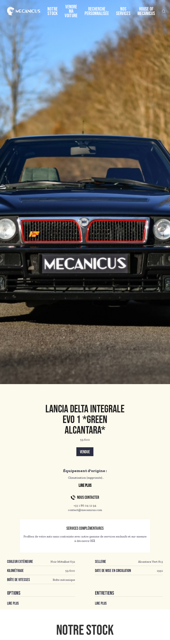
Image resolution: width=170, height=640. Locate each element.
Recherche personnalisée (97, 11)
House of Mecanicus (146, 11)
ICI (92, 541)
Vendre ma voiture (71, 11)
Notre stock (52, 11)
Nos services (123, 11)
